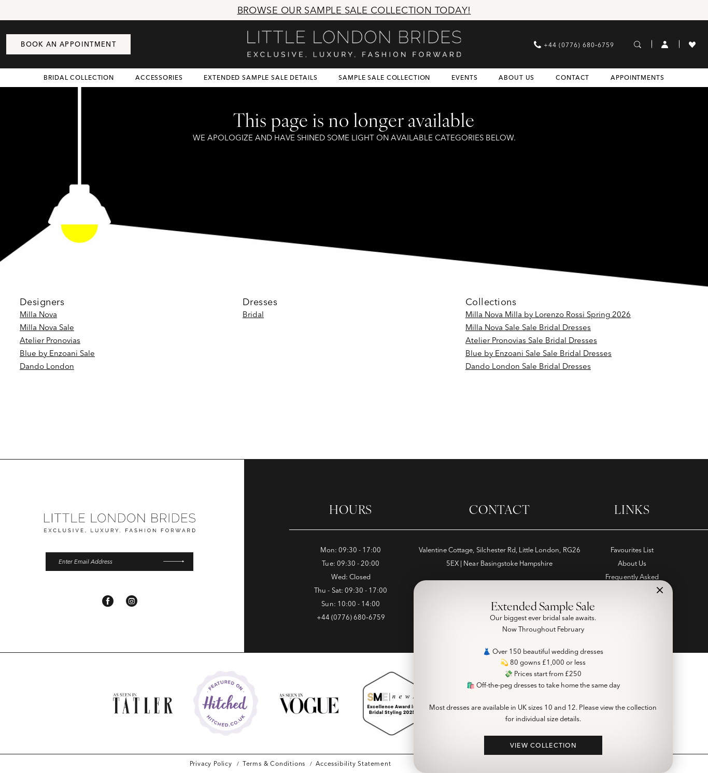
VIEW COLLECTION (543, 745)
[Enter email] (119, 562)
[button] (665, 44)
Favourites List (632, 550)
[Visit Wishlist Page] (692, 44)
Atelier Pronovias (50, 340)
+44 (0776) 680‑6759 (351, 617)
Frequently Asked (632, 576)
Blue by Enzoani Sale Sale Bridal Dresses (538, 353)
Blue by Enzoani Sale (57, 353)
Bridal (253, 314)
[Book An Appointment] (68, 44)
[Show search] (638, 44)
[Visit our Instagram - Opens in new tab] (131, 602)
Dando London (47, 366)
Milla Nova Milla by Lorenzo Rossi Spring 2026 (548, 314)
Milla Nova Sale (47, 327)
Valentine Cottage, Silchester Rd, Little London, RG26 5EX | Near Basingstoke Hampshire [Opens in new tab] (499, 556)
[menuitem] (68, 44)
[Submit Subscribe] (176, 562)
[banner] (354, 44)
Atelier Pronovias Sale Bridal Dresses (531, 340)
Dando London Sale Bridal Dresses (528, 366)
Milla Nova (38, 314)
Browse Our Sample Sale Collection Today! (354, 10)
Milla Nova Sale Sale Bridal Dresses (528, 327)
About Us (632, 563)
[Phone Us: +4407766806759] (574, 44)
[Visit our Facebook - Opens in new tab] (108, 602)
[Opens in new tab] (225, 703)
